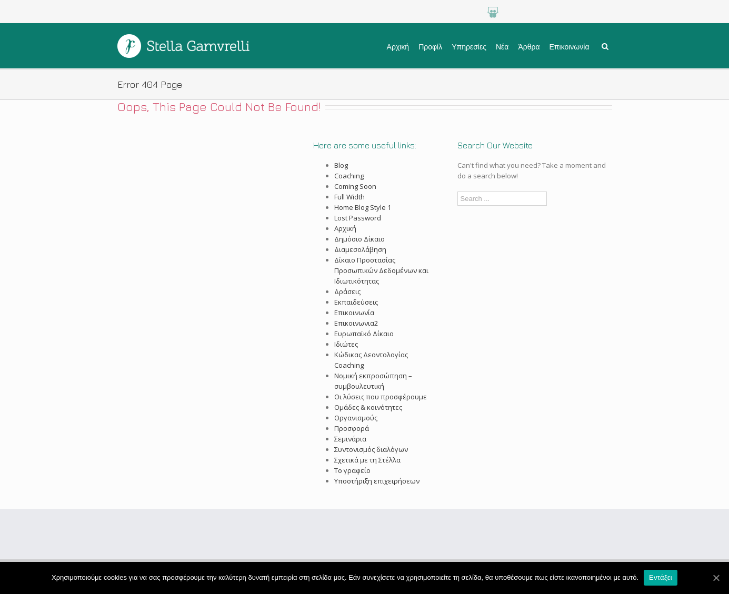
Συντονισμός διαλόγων (371, 449)
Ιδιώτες (346, 344)
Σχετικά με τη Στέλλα (367, 460)
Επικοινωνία (570, 46)
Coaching (349, 175)
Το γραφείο (352, 470)
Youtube (538, 12)
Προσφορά (351, 428)
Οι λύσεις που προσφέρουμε (380, 396)
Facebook (606, 12)
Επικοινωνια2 (356, 323)
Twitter (583, 12)
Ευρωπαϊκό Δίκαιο (364, 333)
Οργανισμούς (355, 417)
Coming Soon (355, 186)
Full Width (349, 197)
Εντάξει (660, 577)
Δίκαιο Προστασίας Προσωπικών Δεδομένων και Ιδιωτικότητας (381, 270)
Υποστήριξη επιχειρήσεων (377, 481)
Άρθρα (529, 46)
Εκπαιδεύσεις (356, 302)
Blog (341, 165)
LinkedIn (561, 12)
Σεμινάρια (350, 439)
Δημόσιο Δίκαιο (359, 239)
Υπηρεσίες (469, 46)
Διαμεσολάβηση (360, 249)
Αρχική (398, 46)
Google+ (516, 12)
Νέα (502, 46)
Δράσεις (347, 291)
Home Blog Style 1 (362, 207)
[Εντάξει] (716, 577)
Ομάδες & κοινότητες (368, 407)
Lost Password (357, 218)
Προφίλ (430, 46)
